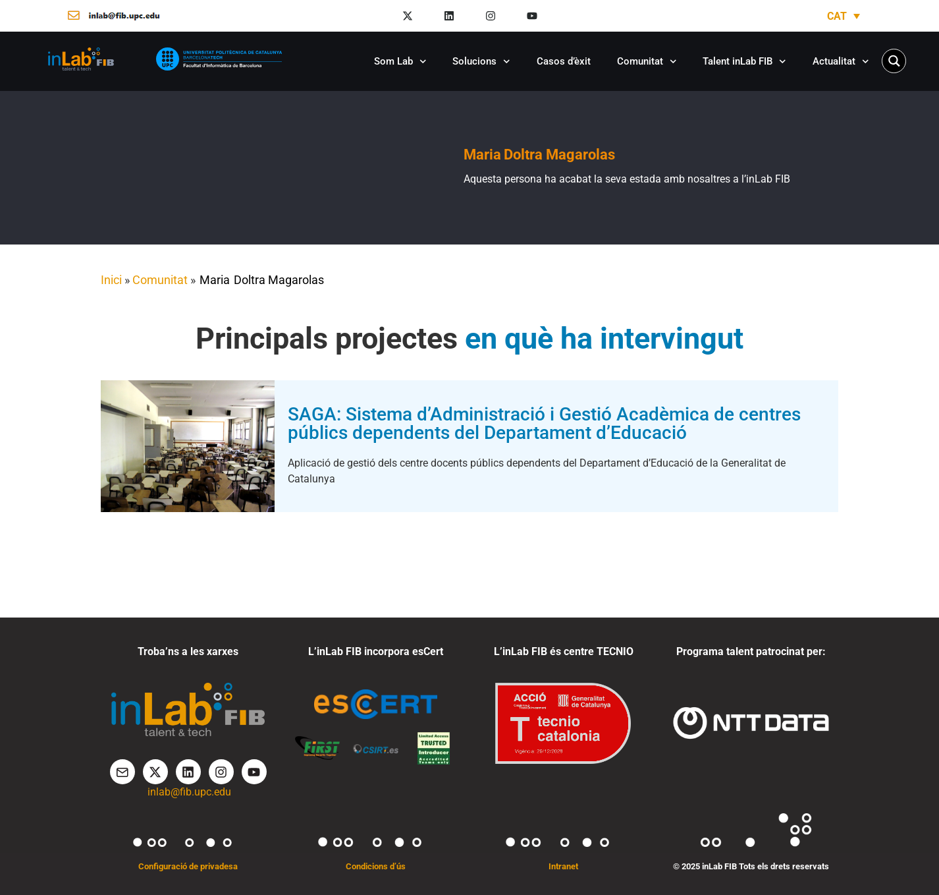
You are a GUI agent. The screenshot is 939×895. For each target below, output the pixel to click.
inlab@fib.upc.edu (189, 792)
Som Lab (400, 61)
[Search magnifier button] (893, 60)
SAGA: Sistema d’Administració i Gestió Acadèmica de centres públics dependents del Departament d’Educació (544, 423)
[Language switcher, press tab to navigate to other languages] (843, 16)
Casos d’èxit (564, 61)
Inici (111, 280)
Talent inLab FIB (744, 61)
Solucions (481, 61)
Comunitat (647, 61)
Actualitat (841, 61)
